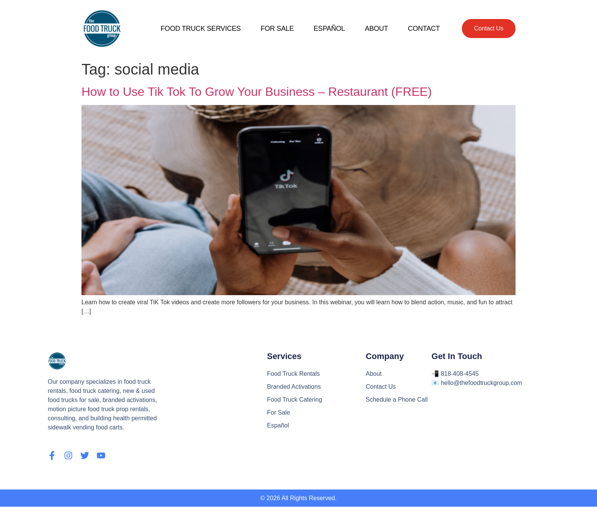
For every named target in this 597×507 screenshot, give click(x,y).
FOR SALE (277, 28)
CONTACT (424, 28)
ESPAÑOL (329, 28)
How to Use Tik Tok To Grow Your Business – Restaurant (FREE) (256, 92)
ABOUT (376, 28)
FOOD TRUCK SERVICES (201, 28)
